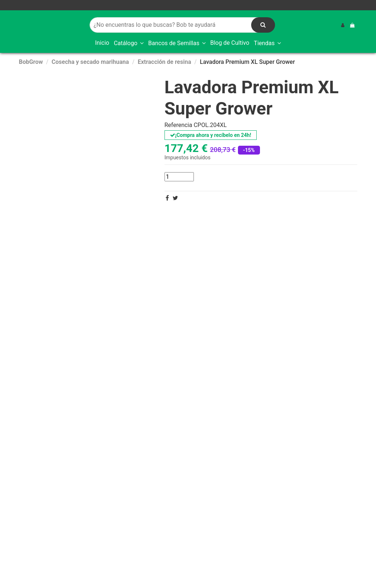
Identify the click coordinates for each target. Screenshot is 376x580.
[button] (129, 43)
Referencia (178, 125)
